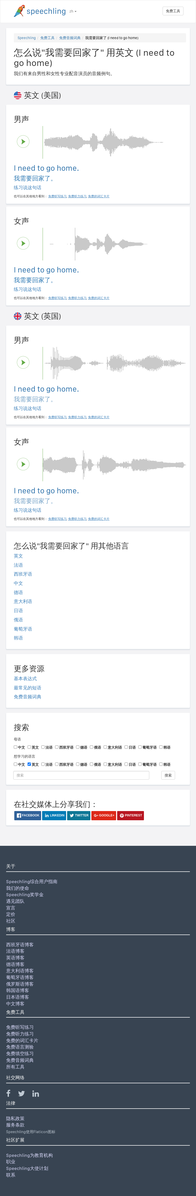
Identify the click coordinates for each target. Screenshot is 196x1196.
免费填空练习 (20, 1053)
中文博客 (15, 1003)
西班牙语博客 (20, 944)
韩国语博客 (17, 990)
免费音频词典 (70, 38)
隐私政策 (15, 1118)
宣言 (10, 907)
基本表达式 (25, 678)
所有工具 (15, 1066)
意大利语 (23, 601)
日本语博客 (17, 997)
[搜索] (81, 775)
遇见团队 (15, 901)
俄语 (18, 619)
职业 (10, 1161)
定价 (10, 914)
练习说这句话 (27, 187)
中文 (18, 583)
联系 (10, 1175)
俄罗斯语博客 (20, 984)
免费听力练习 (20, 1033)
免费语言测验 (20, 1047)
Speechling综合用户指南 (31, 881)
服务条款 (15, 1124)
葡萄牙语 (23, 629)
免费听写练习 (20, 1027)
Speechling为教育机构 (29, 1155)
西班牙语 (23, 574)
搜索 (168, 775)
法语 (18, 565)
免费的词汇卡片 (22, 1040)
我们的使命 (17, 888)
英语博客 (15, 957)
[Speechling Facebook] (11, 1094)
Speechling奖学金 (25, 894)
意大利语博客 (20, 970)
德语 (18, 592)
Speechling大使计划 (27, 1168)
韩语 (18, 638)
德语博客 (15, 964)
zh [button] (73, 11)
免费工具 (173, 11)
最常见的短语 (27, 687)
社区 (10, 921)
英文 (18, 556)
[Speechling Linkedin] (38, 1094)
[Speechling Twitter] (24, 1094)
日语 (18, 610)
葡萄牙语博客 (20, 977)
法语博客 (15, 951)
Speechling (27, 38)
